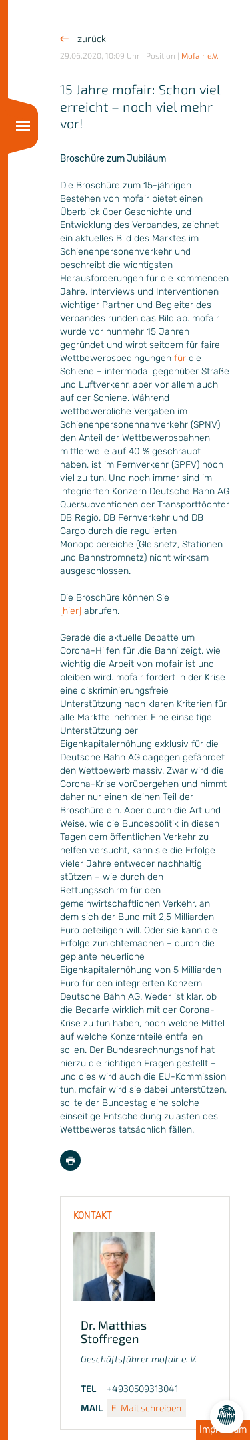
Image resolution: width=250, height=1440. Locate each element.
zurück (83, 38)
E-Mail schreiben (146, 1407)
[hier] (70, 611)
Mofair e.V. (200, 55)
